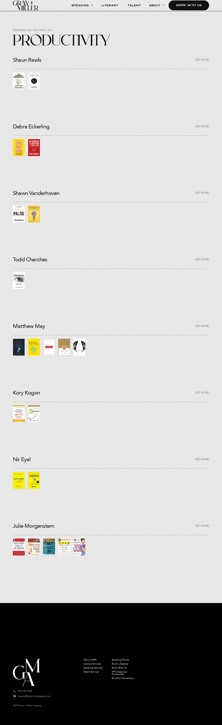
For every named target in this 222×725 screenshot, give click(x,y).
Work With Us (189, 5)
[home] (25, 5)
